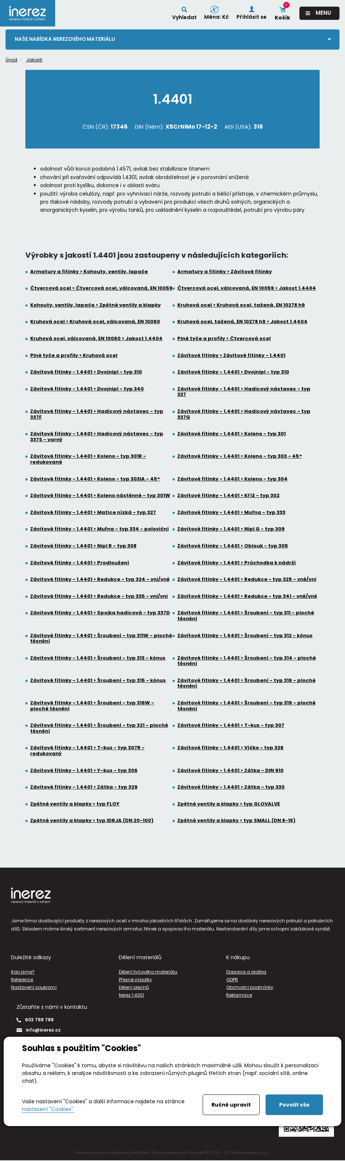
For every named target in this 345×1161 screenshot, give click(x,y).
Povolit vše (294, 1104)
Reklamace (239, 995)
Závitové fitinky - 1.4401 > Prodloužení (79, 563)
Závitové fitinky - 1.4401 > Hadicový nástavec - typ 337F (96, 414)
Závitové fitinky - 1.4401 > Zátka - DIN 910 (230, 771)
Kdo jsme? (23, 972)
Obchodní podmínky (249, 988)
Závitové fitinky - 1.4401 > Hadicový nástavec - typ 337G (243, 414)
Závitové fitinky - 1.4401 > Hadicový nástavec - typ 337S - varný (96, 437)
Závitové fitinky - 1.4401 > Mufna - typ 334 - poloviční (99, 529)
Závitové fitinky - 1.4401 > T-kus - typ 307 (230, 726)
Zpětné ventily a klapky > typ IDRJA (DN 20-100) (91, 821)
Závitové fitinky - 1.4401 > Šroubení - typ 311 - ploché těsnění (245, 616)
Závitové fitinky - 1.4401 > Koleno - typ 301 (231, 434)
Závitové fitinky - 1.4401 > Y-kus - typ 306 (84, 771)
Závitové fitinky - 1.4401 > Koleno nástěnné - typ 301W (100, 496)
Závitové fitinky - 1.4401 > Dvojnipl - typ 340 (87, 389)
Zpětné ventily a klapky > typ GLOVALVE (228, 804)
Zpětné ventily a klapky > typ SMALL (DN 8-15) (236, 821)
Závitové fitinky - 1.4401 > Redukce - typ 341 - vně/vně (247, 596)
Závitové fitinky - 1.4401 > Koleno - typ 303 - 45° (239, 457)
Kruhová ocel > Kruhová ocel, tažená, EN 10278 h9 (241, 305)
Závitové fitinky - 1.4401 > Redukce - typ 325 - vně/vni (246, 580)
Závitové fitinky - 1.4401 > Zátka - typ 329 (84, 787)
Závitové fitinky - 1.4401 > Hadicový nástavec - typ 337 (243, 392)
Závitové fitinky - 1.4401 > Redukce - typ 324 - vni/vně (100, 580)
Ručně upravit (231, 1104)
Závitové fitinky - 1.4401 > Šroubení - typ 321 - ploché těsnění (99, 728)
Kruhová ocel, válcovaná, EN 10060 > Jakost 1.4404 (96, 339)
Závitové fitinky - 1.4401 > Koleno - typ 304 (232, 479)
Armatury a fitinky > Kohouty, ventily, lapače (89, 272)
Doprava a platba (246, 972)
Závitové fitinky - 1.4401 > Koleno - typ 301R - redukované (88, 459)
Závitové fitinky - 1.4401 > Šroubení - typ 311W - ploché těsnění (101, 638)
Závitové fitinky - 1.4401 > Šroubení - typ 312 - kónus (245, 636)
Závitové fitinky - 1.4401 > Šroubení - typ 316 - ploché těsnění (246, 683)
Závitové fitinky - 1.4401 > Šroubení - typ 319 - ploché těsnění (246, 706)
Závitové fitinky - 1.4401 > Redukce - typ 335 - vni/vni (99, 596)
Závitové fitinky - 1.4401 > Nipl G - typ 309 (231, 529)
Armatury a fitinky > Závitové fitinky (224, 272)
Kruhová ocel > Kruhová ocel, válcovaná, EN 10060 (95, 322)
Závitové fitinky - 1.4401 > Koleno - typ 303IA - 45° (95, 479)
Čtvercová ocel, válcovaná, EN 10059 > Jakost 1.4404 (246, 289)
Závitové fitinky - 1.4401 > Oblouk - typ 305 (232, 546)
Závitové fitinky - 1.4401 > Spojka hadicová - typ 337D (100, 613)
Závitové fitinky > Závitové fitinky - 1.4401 (231, 355)
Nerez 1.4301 (131, 995)
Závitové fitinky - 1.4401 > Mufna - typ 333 (231, 513)
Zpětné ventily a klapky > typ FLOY (75, 804)
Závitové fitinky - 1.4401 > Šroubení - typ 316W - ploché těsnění (92, 706)
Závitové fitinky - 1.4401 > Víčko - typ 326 (230, 748)
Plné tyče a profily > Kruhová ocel (73, 355)
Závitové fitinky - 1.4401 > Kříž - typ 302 (228, 496)
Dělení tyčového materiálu (148, 972)
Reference (22, 980)
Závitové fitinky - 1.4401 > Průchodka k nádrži (236, 563)
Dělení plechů (134, 988)
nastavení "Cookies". (48, 1109)
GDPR (232, 980)
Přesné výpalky (135, 980)
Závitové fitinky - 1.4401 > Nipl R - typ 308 (83, 546)
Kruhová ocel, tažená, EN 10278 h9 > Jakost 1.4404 (242, 322)
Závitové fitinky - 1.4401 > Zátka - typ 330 (231, 787)
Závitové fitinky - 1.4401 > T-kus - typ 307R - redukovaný (87, 751)
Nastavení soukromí (34, 988)
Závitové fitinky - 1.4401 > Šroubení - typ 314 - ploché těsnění (246, 661)
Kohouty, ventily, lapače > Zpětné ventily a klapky (95, 305)
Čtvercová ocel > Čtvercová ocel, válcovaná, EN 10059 (101, 289)
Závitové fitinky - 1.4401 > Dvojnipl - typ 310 (86, 372)
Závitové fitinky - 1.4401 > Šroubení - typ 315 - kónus (98, 681)
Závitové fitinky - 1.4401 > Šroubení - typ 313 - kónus (98, 658)
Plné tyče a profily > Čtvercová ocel (224, 339)
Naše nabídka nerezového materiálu (66, 39)
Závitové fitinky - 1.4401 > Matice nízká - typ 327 (93, 513)
